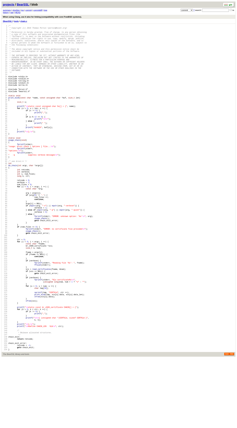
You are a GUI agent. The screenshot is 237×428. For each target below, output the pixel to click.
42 (5, 131)
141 (5, 386)
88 (5, 249)
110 (5, 306)
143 (5, 391)
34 (5, 111)
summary (7, 10)
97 (5, 273)
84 (5, 239)
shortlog (16, 10)
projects (8, 4)
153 (5, 416)
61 (5, 180)
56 (5, 167)
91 (5, 257)
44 (5, 136)
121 (5, 334)
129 (5, 355)
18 (5, 70)
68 (5, 198)
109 (5, 303)
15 (5, 62)
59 (5, 175)
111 (5, 309)
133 (5, 365)
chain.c (23, 21)
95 (5, 267)
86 (5, 244)
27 (5, 93)
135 (5, 370)
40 (5, 126)
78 (5, 224)
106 (5, 296)
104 (5, 291)
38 (5, 121)
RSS (231, 424)
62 (5, 183)
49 (5, 149)
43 (5, 134)
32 (5, 106)
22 (5, 80)
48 (5, 147)
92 (5, 260)
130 (5, 357)
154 (5, 419)
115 (5, 319)
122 (5, 337)
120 (5, 332)
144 (5, 393)
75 (5, 216)
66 (5, 193)
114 (5, 316)
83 (5, 237)
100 (5, 280)
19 (5, 72)
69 (5, 201)
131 (5, 360)
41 (5, 129)
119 (5, 329)
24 (5, 85)
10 (5, 49)
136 (5, 373)
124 (5, 342)
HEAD (17, 12)
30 (5, 100)
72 (5, 208)
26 (5, 90)
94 (5, 265)
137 (5, 375)
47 (5, 144)
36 (5, 116)
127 (5, 350)
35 (5, 113)
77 (5, 221)
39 (5, 124)
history (6, 12)
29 (5, 98)
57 (5, 170)
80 (5, 229)
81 (5, 231)
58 (5, 172)
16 (5, 64)
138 (5, 378)
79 (5, 226)
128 (5, 352)
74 (5, 213)
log (22, 10)
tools (16, 21)
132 (5, 363)
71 (5, 206)
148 (5, 404)
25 (5, 88)
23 (5, 82)
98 (5, 275)
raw (11, 12)
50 (5, 152)
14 (5, 59)
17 (5, 67)
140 (5, 383)
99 (5, 278)
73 (5, 211)
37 (5, 118)
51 (5, 154)
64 (5, 188)
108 (5, 301)
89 (5, 252)
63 (5, 185)
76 (5, 219)
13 (5, 57)
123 (5, 339)
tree (45, 10)
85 (5, 242)
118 (5, 327)
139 (5, 380)
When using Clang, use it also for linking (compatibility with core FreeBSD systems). (42, 17)
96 (5, 270)
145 (5, 396)
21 (5, 77)
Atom (227, 424)
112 (5, 311)
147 (5, 401)
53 (5, 160)
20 (5, 75)
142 (5, 388)
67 (5, 196)
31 (5, 103)
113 (5, 314)
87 (5, 247)
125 (5, 345)
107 (5, 298)
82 (5, 234)
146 (5, 398)
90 (5, 255)
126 (5, 347)
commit (28, 10)
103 (5, 288)
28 (5, 95)
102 (5, 285)
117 (5, 324)
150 (5, 409)
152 (5, 414)
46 (5, 142)
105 (5, 293)
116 (5, 321)
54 (5, 162)
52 (5, 157)
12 (5, 54)
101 (5, 283)
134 (5, 368)
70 (5, 203)
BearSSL (23, 4)
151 (5, 411)
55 (5, 165)
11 (5, 52)
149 (5, 406)
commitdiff (37, 10)
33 (5, 108)
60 (5, 178)
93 (5, 262)
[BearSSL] (7, 21)
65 (5, 190)
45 (5, 139)
